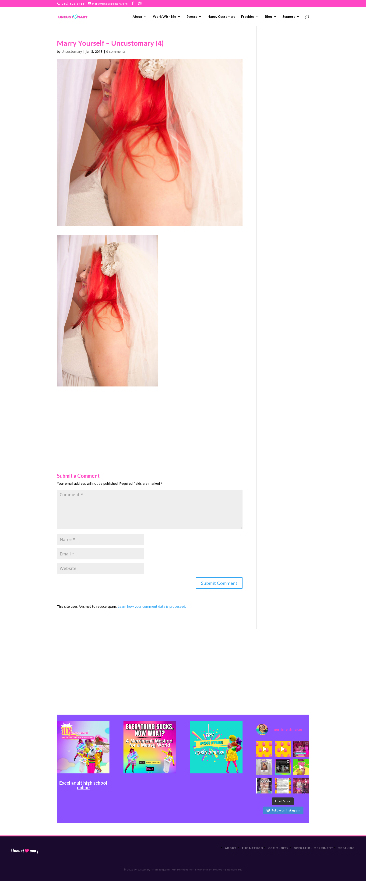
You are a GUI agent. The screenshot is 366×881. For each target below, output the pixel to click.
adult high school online (89, 785)
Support (288, 16)
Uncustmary (24, 850)
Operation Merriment (313, 848)
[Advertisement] (150, 419)
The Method (252, 848)
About (137, 16)
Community (278, 848)
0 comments (116, 51)
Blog (268, 16)
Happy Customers (221, 16)
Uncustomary (71, 51)
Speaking (346, 848)
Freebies (247, 16)
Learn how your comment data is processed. (152, 606)
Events (192, 16)
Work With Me (164, 16)
